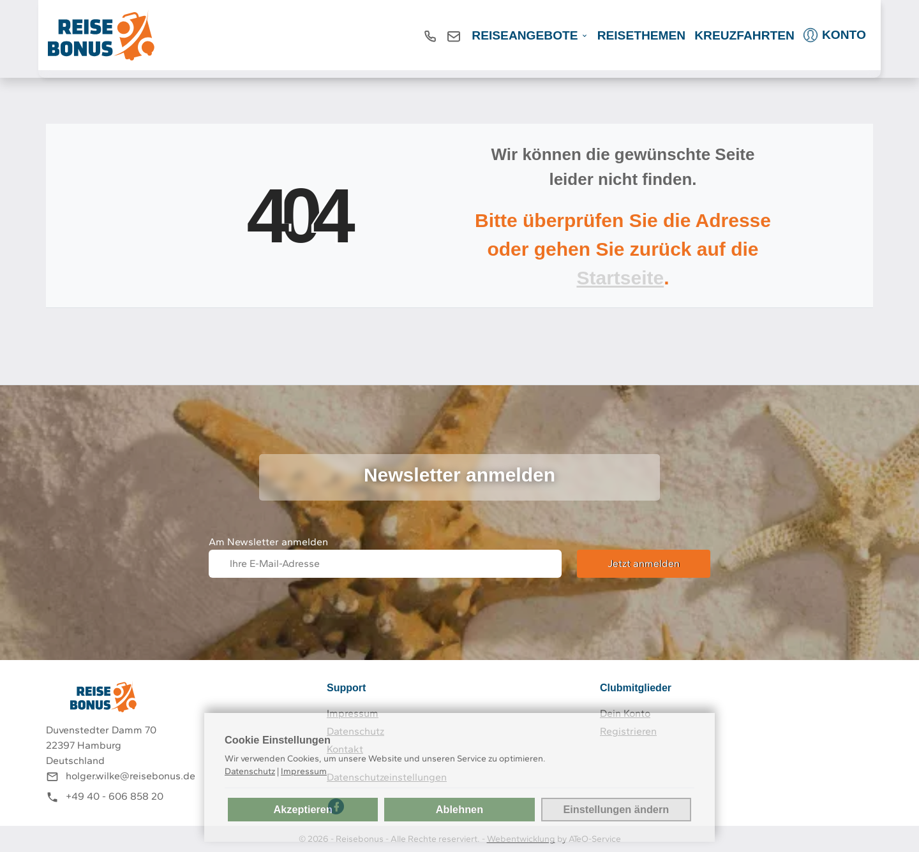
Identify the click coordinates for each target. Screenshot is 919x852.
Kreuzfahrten (744, 35)
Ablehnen (459, 809)
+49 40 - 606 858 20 (114, 796)
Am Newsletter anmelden (268, 542)
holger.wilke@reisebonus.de (130, 776)
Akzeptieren (302, 809)
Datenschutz (250, 771)
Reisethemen (641, 35)
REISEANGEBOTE (525, 35)
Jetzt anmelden (644, 563)
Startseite (620, 278)
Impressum (304, 771)
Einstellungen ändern (616, 809)
